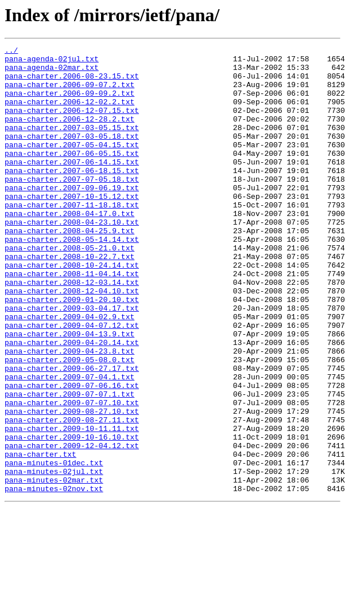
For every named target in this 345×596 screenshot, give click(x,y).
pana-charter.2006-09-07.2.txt (69, 93)
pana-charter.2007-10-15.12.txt (72, 227)
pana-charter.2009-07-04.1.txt (69, 443)
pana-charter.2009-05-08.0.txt (69, 423)
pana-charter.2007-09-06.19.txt (72, 216)
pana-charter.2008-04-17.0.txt (69, 247)
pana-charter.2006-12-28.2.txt (69, 134)
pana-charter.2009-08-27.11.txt (72, 495)
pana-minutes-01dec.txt (54, 547)
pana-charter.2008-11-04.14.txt (72, 320)
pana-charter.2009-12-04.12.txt (72, 526)
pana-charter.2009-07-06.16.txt (72, 454)
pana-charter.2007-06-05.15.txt (72, 175)
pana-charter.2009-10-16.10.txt (72, 516)
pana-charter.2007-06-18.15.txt (72, 196)
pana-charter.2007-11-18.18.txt (72, 237)
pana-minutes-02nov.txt (54, 578)
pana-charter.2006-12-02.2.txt (69, 113)
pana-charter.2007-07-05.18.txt (72, 206)
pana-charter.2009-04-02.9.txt (69, 371)
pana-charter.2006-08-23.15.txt (72, 82)
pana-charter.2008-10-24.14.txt (72, 309)
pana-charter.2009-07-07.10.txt (72, 474)
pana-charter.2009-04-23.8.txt (69, 412)
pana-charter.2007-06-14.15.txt (72, 186)
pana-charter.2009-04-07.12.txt (72, 382)
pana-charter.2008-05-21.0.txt (69, 289)
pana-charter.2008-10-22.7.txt (69, 299)
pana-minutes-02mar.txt (54, 567)
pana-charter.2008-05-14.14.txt (72, 278)
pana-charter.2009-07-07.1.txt (69, 464)
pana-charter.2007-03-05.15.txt (72, 144)
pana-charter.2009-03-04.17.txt (72, 361)
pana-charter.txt (40, 536)
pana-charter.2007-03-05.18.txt (72, 155)
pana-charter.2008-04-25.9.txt (69, 268)
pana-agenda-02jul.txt (52, 62)
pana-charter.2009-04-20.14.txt (72, 402)
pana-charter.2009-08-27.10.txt (72, 485)
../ (11, 51)
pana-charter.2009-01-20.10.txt (72, 351)
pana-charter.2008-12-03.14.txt (72, 330)
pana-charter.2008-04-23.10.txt (72, 258)
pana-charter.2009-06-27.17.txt (72, 433)
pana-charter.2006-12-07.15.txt (72, 124)
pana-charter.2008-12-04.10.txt (72, 340)
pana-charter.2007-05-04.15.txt (72, 165)
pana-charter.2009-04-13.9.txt (69, 392)
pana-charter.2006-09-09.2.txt (69, 103)
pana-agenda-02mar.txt (52, 72)
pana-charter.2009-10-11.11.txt (72, 505)
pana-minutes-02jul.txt (54, 557)
